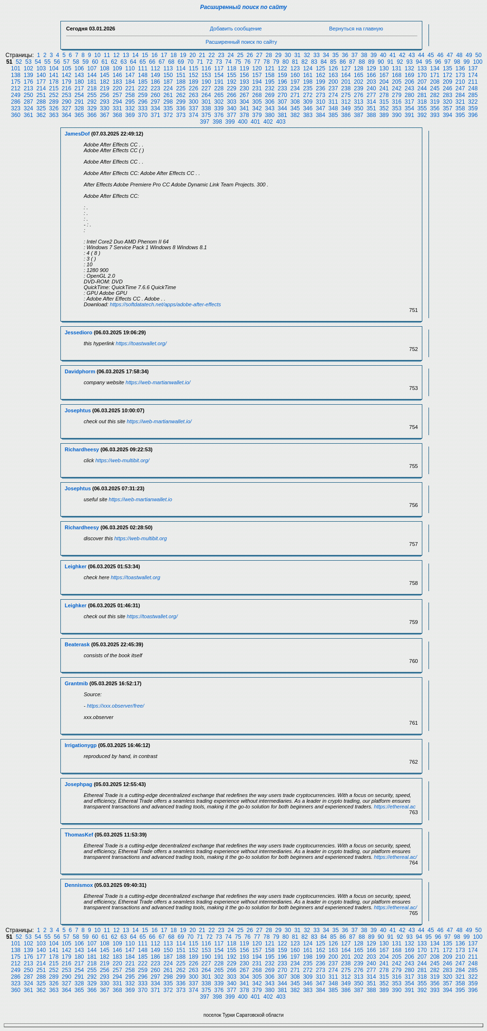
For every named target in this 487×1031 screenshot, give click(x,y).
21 (202, 55)
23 (221, 55)
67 (161, 61)
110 (130, 68)
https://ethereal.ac (394, 806)
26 (249, 55)
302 (219, 101)
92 (400, 61)
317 (409, 101)
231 (257, 88)
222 (142, 88)
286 (15, 101)
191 (219, 81)
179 (66, 81)
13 (126, 55)
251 (41, 95)
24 (230, 55)
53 (28, 61)
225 (180, 88)
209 (447, 81)
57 (66, 61)
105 (66, 68)
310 (320, 101)
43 (412, 55)
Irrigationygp (81, 745)
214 (41, 88)
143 (79, 75)
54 (38, 61)
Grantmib (76, 683)
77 (257, 61)
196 (282, 81)
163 (333, 75)
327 (66, 108)
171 (434, 75)
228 (219, 88)
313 (358, 101)
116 (206, 68)
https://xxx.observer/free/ (115, 706)
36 (345, 55)
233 (282, 88)
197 (295, 81)
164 (346, 75)
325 (41, 108)
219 (104, 88)
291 (79, 101)
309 (307, 101)
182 (104, 81)
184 (130, 81)
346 (307, 108)
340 (231, 108)
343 (269, 108)
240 (371, 88)
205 (396, 81)
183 (117, 81)
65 (142, 61)
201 (346, 81)
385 (333, 115)
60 (95, 61)
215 (53, 88)
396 (472, 115)
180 (79, 81)
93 (409, 61)
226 (193, 88)
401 (255, 121)
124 (307, 68)
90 (381, 61)
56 (57, 61)
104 (53, 68)
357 (447, 108)
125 (320, 68)
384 (320, 115)
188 (180, 81)
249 (15, 95)
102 (28, 68)
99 (466, 61)
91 (390, 61)
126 (333, 68)
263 (193, 95)
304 (244, 101)
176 (28, 81)
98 (457, 61)
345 (295, 108)
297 (155, 101)
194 (257, 81)
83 (314, 61)
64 (133, 61)
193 (244, 81)
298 (168, 101)
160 (295, 75)
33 (316, 55)
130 (384, 68)
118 (231, 68)
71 (200, 61)
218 (92, 88)
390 (396, 115)
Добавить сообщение (236, 28)
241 (384, 88)
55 (47, 61)
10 (97, 55)
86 (343, 61)
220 (117, 88)
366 (92, 115)
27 (259, 55)
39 (373, 55)
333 (142, 108)
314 (371, 101)
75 (238, 61)
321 (460, 101)
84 (324, 61)
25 (240, 55)
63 (123, 61)
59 (85, 61)
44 (421, 55)
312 (346, 101)
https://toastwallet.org (135, 577)
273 (320, 95)
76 (247, 61)
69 (180, 61)
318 (422, 101)
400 (242, 121)
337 (193, 108)
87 (352, 61)
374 (193, 115)
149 (155, 75)
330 (104, 108)
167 (384, 75)
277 (371, 95)
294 (117, 101)
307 (282, 101)
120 (257, 68)
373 (180, 115)
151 (180, 75)
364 (66, 115)
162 (320, 75)
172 (447, 75)
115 (193, 68)
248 (472, 88)
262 (180, 95)
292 (92, 101)
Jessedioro (78, 332)
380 (269, 115)
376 (219, 115)
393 (434, 115)
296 (142, 101)
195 (269, 81)
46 (440, 55)
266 (231, 95)
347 (320, 108)
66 (152, 61)
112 (155, 68)
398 (217, 121)
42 (402, 55)
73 (219, 61)
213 (28, 88)
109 (117, 68)
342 (257, 108)
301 (206, 101)
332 (130, 108)
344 (282, 108)
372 (168, 115)
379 (257, 115)
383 (307, 115)
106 (79, 68)
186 (155, 81)
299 (180, 101)
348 (333, 108)
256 (104, 95)
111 (142, 68)
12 (116, 55)
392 (422, 115)
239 (358, 88)
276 (358, 95)
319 (434, 101)
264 (206, 95)
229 (231, 88)
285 (472, 95)
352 (384, 108)
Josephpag (78, 784)
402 (268, 121)
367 (104, 115)
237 (333, 88)
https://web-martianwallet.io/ (158, 382)
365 (79, 115)
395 (460, 115)
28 (269, 55)
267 (244, 95)
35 (335, 55)
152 (193, 75)
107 (92, 68)
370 (142, 115)
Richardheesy (82, 449)
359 (472, 108)
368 (117, 115)
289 (53, 101)
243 (409, 88)
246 (447, 88)
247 (460, 88)
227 (206, 88)
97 (447, 61)
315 (384, 101)
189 (193, 81)
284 (460, 95)
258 (130, 95)
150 (168, 75)
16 (154, 55)
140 (41, 75)
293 (104, 101)
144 (92, 75)
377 (231, 115)
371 (155, 115)
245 (434, 88)
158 (269, 75)
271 (295, 95)
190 (206, 81)
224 (168, 88)
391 (409, 115)
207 (422, 81)
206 (409, 81)
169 (409, 75)
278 (384, 95)
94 (419, 61)
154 (219, 75)
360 (15, 115)
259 (142, 95)
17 (164, 55)
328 (79, 108)
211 (472, 81)
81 (295, 61)
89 (371, 61)
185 (142, 81)
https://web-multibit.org (140, 538)
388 (371, 115)
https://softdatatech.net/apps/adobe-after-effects (165, 304)
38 (364, 55)
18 (173, 55)
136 (460, 68)
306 (269, 101)
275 (346, 95)
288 (41, 101)
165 (358, 75)
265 (219, 95)
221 (130, 88)
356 (434, 108)
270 (282, 95)
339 (219, 108)
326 (53, 108)
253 (66, 95)
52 (19, 61)
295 (130, 101)
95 (428, 61)
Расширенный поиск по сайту (243, 7)
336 (180, 108)
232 (269, 88)
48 (459, 55)
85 (333, 61)
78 (266, 61)
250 (28, 95)
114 (180, 68)
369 (130, 115)
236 (320, 88)
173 (460, 75)
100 (477, 61)
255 (92, 95)
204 (384, 81)
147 (130, 75)
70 (190, 61)
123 (295, 68)
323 (15, 108)
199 (320, 81)
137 (472, 68)
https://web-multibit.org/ (122, 460)
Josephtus (78, 410)
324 (28, 108)
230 (244, 88)
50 (478, 55)
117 (219, 68)
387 (358, 115)
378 (244, 115)
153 (206, 75)
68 (171, 61)
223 (155, 88)
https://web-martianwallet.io (140, 499)
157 (257, 75)
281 (422, 95)
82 (305, 61)
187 (168, 81)
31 (297, 55)
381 (282, 115)
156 (244, 75)
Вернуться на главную (356, 28)
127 (346, 68)
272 (307, 95)
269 (269, 95)
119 (244, 68)
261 (168, 95)
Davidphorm (80, 371)
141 (53, 75)
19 (183, 55)
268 (257, 95)
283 (447, 95)
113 (168, 68)
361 (28, 115)
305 (257, 101)
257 (117, 95)
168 (396, 75)
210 (460, 81)
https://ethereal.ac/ (395, 857)
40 (383, 55)
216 (66, 88)
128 (358, 68)
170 (422, 75)
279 (396, 95)
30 (288, 55)
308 (295, 101)
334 (155, 108)
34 (326, 55)
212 (15, 88)
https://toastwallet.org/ (141, 343)
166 (371, 75)
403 (280, 121)
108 (104, 68)
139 (28, 75)
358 (460, 108)
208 (434, 81)
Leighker (76, 566)
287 (28, 101)
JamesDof (77, 133)
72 (209, 61)
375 (206, 115)
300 (193, 101)
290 (66, 101)
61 (104, 61)
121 (269, 68)
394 (447, 115)
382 (295, 115)
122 (282, 68)
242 (396, 88)
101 (15, 68)
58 (76, 61)
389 (384, 115)
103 (41, 68)
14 (135, 55)
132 (409, 68)
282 (434, 95)
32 (307, 55)
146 (117, 75)
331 (117, 108)
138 (15, 75)
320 (447, 101)
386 (346, 115)
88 (362, 61)
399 (230, 121)
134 (434, 68)
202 (358, 81)
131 (396, 68)
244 (422, 88)
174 (472, 75)
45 (431, 55)
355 (422, 108)
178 (53, 81)
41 (393, 55)
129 (371, 68)
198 (307, 81)
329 (92, 108)
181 (92, 81)
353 (396, 108)
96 (438, 61)
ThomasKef (79, 834)
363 (53, 115)
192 (231, 81)
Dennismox (79, 885)
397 (204, 121)
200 (333, 81)
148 (142, 75)
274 (333, 95)
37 (354, 55)
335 (168, 108)
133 (422, 68)
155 (231, 75)
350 (358, 108)
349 (346, 108)
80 (285, 61)
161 (307, 75)
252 (53, 95)
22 (211, 55)
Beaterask (77, 644)
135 (447, 68)
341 (244, 108)
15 (145, 55)
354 (409, 108)
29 (278, 55)
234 (295, 88)
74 (228, 61)
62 (114, 61)
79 (276, 61)
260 (155, 95)
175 (15, 81)
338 (206, 108)
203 (371, 81)
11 (107, 55)
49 (469, 55)
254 (79, 95)
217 (79, 88)
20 (192, 55)
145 (104, 75)
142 (66, 75)
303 (231, 101)
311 (333, 101)
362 (41, 115)
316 (396, 101)
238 (346, 88)
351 (371, 108)
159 (282, 75)
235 (307, 88)
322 (472, 101)
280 (409, 95)
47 (450, 55)
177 (41, 81)
